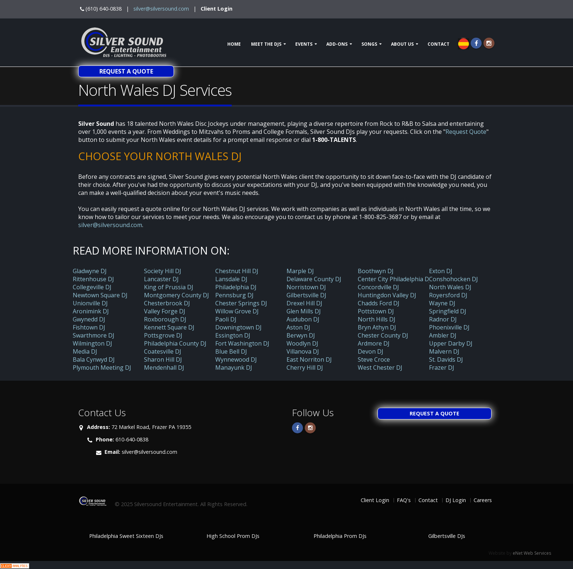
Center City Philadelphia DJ (394, 279)
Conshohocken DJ (453, 279)
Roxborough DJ (165, 319)
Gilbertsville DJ (306, 295)
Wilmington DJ (92, 343)
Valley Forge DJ (164, 311)
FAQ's (404, 500)
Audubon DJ (302, 319)
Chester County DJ (383, 335)
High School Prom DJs (232, 535)
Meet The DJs (266, 44)
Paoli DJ (225, 319)
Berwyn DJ (300, 335)
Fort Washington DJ (242, 343)
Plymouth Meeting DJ (102, 367)
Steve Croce (374, 359)
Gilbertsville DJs (446, 535)
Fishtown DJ (89, 327)
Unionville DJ (90, 303)
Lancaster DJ (161, 279)
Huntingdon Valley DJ (387, 295)
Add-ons (337, 44)
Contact (438, 44)
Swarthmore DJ (93, 335)
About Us (402, 44)
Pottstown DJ (376, 311)
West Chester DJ (380, 367)
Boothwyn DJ (376, 271)
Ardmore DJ (374, 343)
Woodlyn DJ (302, 343)
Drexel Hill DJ (304, 303)
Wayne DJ (442, 303)
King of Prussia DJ (168, 287)
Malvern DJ (444, 351)
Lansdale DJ (231, 279)
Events (303, 44)
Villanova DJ (302, 351)
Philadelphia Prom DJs (340, 535)
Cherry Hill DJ (304, 367)
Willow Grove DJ (237, 311)
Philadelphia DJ (236, 287)
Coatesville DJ (162, 351)
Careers (483, 500)
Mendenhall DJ (164, 367)
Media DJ (85, 351)
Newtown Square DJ (100, 295)
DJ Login (455, 500)
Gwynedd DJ (89, 319)
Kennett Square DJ (169, 327)
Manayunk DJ (233, 367)
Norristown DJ (306, 287)
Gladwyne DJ (90, 271)
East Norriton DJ (309, 359)
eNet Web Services (532, 553)
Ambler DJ (442, 335)
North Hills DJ (376, 319)
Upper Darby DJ (451, 343)
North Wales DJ (450, 287)
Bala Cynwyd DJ (94, 359)
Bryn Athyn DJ (377, 327)
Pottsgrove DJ (163, 335)
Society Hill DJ (162, 271)
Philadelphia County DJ (175, 343)
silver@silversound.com (161, 8)
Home (234, 44)
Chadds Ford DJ (378, 303)
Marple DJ (300, 271)
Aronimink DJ (91, 311)
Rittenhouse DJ (93, 279)
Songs (369, 44)
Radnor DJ (443, 319)
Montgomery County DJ (176, 295)
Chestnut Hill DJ (236, 271)
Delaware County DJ (313, 279)
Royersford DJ (448, 295)
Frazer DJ (441, 367)
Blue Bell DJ (231, 351)
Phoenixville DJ (449, 327)
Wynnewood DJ (236, 359)
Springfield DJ (447, 311)
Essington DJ (232, 335)
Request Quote (465, 132)
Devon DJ (370, 351)
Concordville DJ (378, 287)
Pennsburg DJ (234, 295)
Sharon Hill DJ (163, 359)
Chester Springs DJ (241, 303)
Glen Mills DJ (303, 311)
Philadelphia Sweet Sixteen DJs (126, 535)
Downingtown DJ (238, 327)
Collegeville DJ (92, 287)
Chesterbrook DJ (167, 303)
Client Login (216, 8)
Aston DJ (298, 327)
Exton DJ (440, 271)
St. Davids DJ (446, 359)
